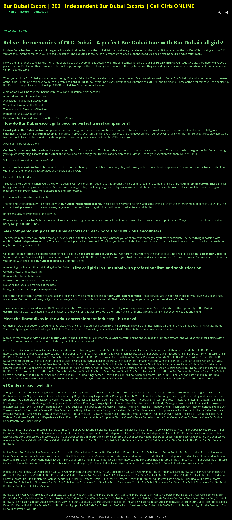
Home (12, 11)
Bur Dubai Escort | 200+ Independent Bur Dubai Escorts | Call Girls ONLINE (98, 5)
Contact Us (41, 11)
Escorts (24, 11)
